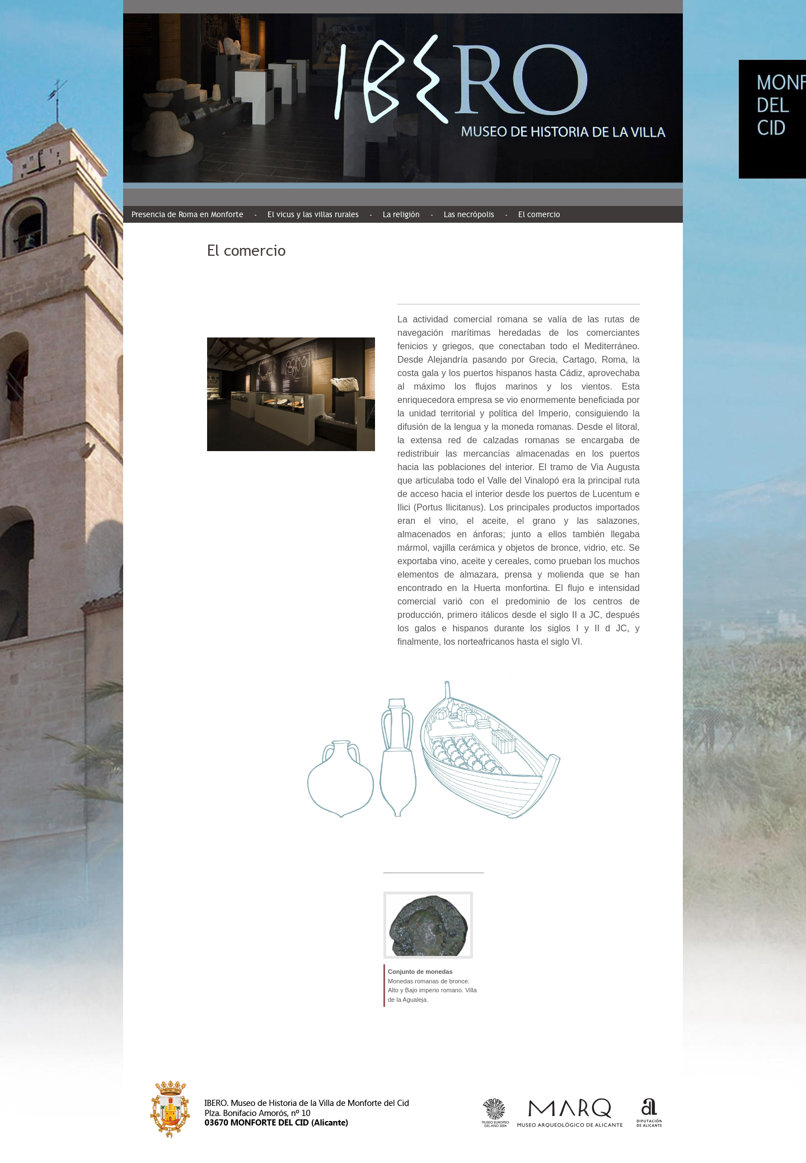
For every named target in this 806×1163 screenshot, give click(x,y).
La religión (401, 214)
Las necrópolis (469, 214)
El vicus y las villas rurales (313, 214)
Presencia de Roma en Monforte (187, 214)
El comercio (539, 214)
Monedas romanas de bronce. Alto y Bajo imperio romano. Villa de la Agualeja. (432, 990)
